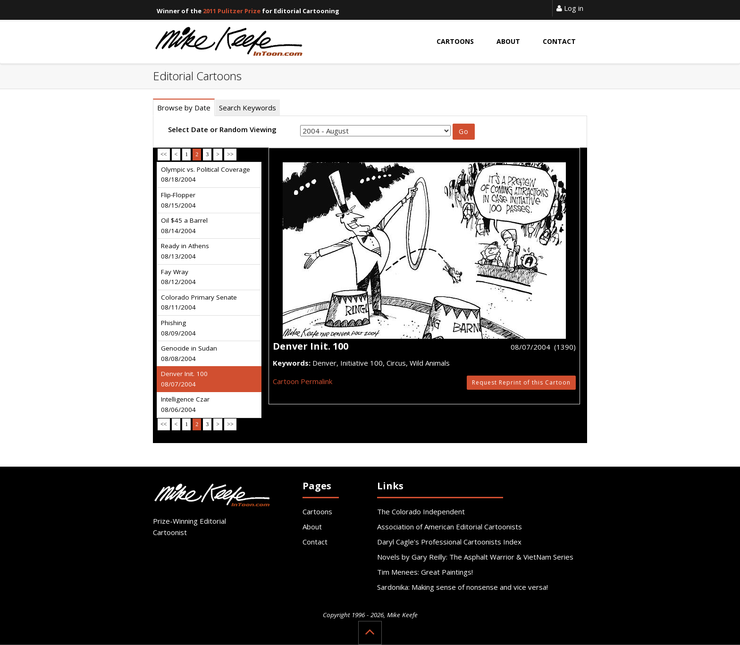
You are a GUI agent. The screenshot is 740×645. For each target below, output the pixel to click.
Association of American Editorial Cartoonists (449, 526)
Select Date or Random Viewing (222, 129)
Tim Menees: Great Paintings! (425, 572)
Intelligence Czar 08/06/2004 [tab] (185, 404)
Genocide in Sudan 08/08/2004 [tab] (189, 353)
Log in (569, 8)
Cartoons (317, 511)
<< (163, 154)
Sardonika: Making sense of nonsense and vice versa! (462, 587)
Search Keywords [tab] (247, 107)
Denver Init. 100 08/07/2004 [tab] (184, 378)
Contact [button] (559, 41)
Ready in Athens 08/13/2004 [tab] (185, 251)
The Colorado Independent (421, 511)
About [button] (508, 41)
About (312, 526)
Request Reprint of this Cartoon (521, 382)
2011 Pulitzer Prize (232, 11)
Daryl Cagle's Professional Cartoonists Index (449, 541)
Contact (315, 541)
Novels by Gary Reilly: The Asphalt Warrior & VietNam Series (475, 556)
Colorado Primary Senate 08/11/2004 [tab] (199, 302)
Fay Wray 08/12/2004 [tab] (178, 277)
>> (230, 154)
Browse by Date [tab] (183, 107)
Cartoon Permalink (302, 381)
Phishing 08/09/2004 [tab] (178, 327)
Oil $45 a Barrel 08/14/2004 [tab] (184, 225)
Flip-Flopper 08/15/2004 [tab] (178, 200)
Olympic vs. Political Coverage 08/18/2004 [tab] (205, 174)
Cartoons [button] (455, 41)
